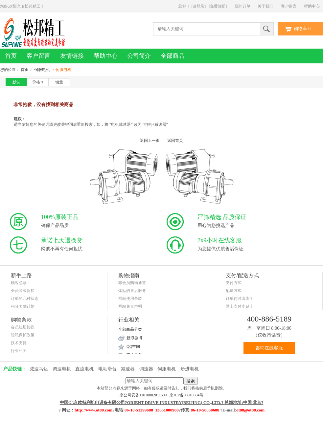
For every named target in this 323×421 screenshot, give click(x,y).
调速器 (146, 368)
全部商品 (172, 56)
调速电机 (62, 368)
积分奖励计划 (23, 306)
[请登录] (198, 6)
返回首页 (175, 140)
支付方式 (234, 282)
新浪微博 (134, 338)
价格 (37, 82)
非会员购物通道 (132, 282)
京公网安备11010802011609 (145, 395)
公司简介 (139, 56)
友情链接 (72, 56)
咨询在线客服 (269, 347)
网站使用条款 (130, 298)
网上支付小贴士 (239, 306)
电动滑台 (107, 368)
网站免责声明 (130, 306)
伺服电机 (42, 69)
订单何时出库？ (239, 298)
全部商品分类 (130, 329)
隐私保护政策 (23, 335)
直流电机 (84, 368)
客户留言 (289, 6)
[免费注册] (218, 6)
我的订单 (242, 6)
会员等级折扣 (23, 290)
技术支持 (19, 343)
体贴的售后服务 (132, 290)
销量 (59, 82)
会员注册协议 (23, 327)
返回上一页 (150, 140)
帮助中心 (312, 6)
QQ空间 (133, 346)
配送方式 (234, 290)
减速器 (128, 368)
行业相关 (19, 350)
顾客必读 (19, 282)
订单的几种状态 (24, 298)
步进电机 (189, 368)
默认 (16, 82)
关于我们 (265, 6)
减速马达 (39, 368)
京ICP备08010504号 (186, 395)
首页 (11, 56)
